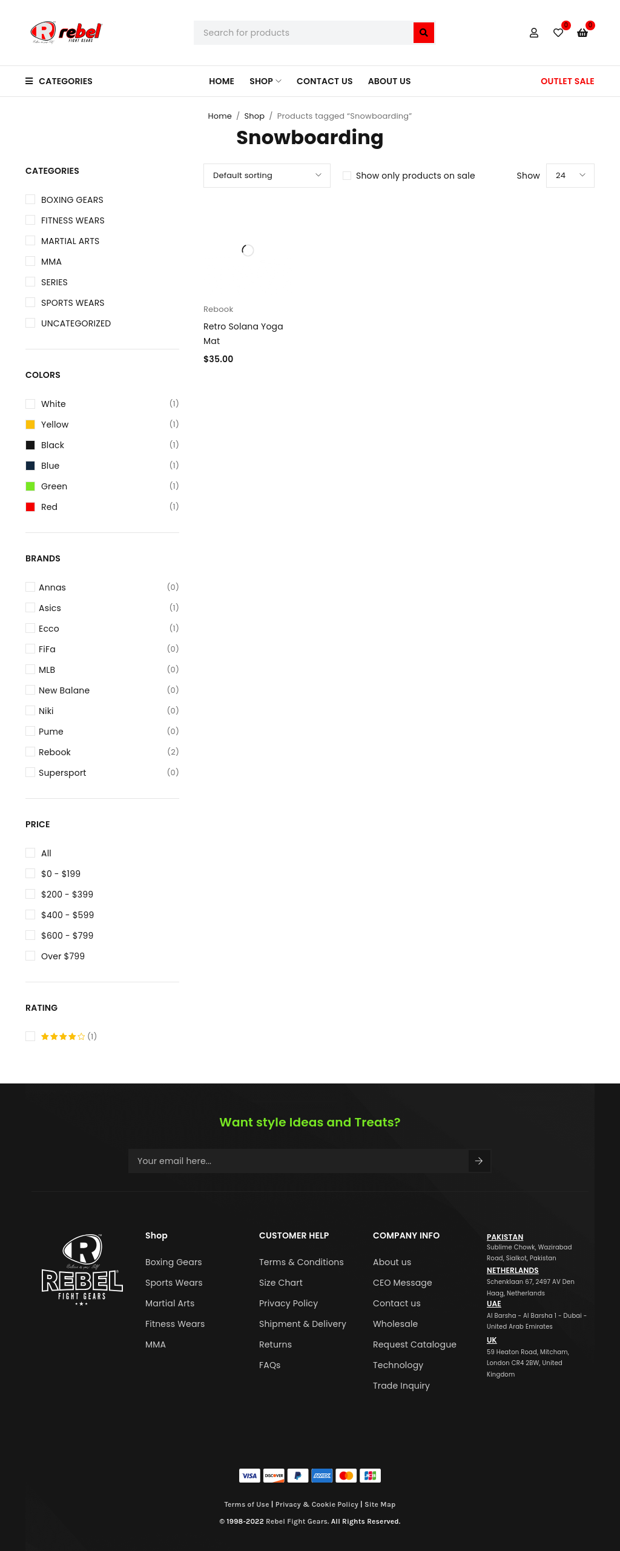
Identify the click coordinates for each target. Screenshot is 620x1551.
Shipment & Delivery (302, 1324)
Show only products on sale (415, 176)
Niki (109, 711)
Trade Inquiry (401, 1386)
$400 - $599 (67, 915)
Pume (109, 731)
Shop (254, 116)
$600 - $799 (67, 936)
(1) (69, 1037)
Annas (109, 587)
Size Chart (281, 1283)
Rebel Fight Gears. (297, 1521)
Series (54, 282)
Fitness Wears (73, 220)
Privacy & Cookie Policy (316, 1504)
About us (392, 1262)
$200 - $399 (67, 894)
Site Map (380, 1504)
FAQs (270, 1365)
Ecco (109, 628)
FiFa (109, 649)
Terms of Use (247, 1504)
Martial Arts (70, 241)
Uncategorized (76, 323)
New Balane (109, 690)
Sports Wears (73, 303)
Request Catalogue (415, 1344)
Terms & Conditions (301, 1262)
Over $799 (63, 956)
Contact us (397, 1303)
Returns (275, 1344)
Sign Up (479, 1161)
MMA (51, 262)
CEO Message (402, 1283)
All (46, 853)
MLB (109, 670)
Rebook (109, 752)
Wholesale (395, 1324)
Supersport (109, 773)
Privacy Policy (288, 1303)
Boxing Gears (72, 200)
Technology (398, 1365)
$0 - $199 (61, 874)
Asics (109, 608)
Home (220, 116)
